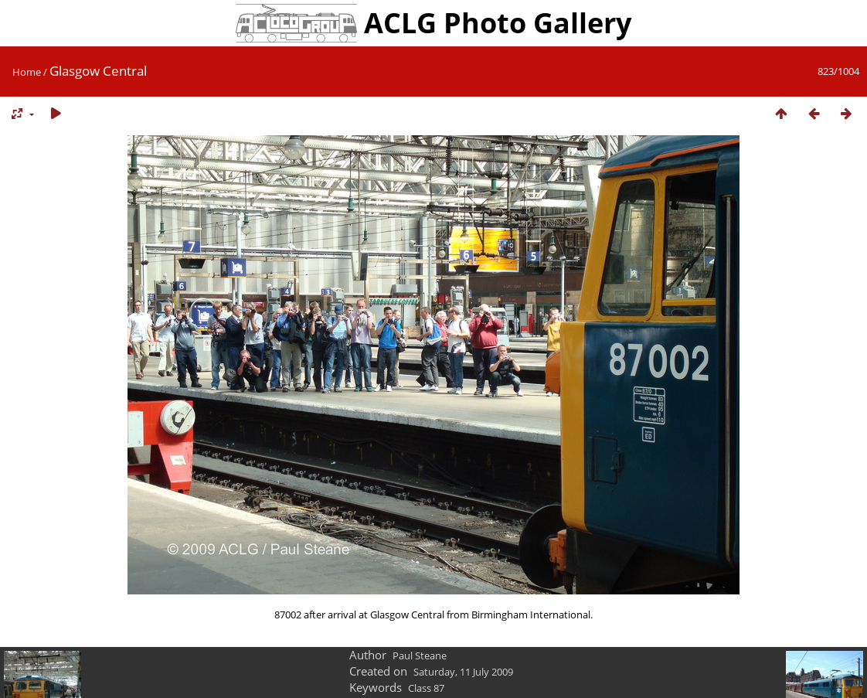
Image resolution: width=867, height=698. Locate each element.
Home (26, 72)
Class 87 (426, 688)
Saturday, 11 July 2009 (463, 672)
